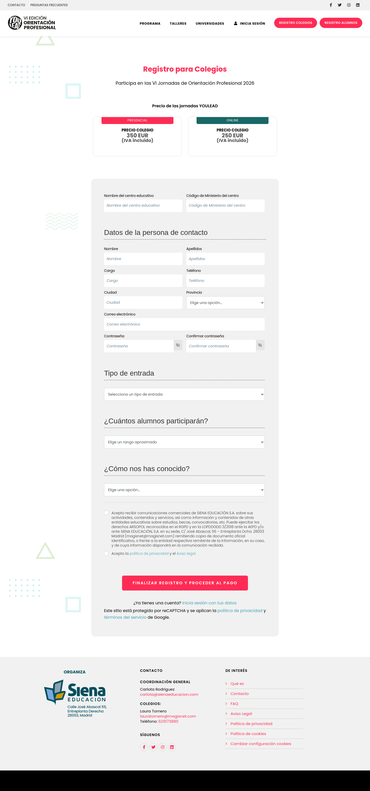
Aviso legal (186, 553)
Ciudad (110, 292)
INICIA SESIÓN (249, 23)
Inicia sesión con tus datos (209, 603)
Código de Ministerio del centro (212, 195)
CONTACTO (16, 5)
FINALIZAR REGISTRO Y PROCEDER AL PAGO (185, 583)
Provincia (194, 292)
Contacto (240, 693)
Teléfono (193, 270)
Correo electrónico (119, 314)
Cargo (109, 270)
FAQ (234, 703)
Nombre (111, 249)
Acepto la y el (154, 553)
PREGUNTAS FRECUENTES (49, 5)
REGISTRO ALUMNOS (341, 23)
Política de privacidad (252, 723)
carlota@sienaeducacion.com (169, 694)
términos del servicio (125, 617)
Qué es (237, 683)
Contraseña (114, 336)
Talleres (178, 23)
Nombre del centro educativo (129, 195)
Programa (150, 23)
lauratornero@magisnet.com (168, 716)
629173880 (168, 721)
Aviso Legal (241, 713)
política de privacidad (149, 553)
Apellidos (194, 249)
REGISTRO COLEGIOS (295, 23)
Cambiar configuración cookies (261, 743)
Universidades (210, 23)
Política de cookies (248, 733)
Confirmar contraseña (205, 336)
